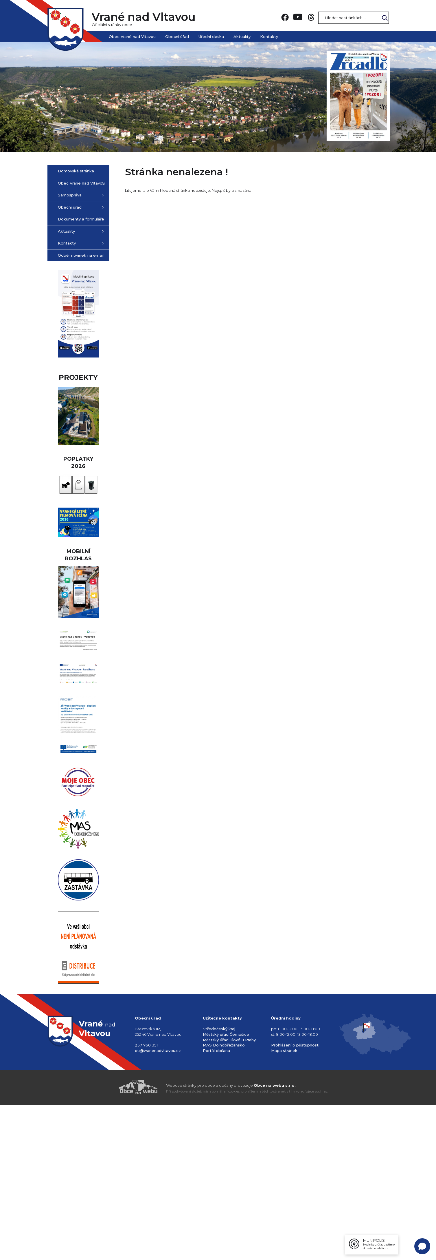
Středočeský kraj (219, 1184)
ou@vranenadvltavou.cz (158, 1206)
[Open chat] (422, 1246)
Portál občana (216, 1206)
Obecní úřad (177, 36)
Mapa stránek (284, 1206)
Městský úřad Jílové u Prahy (229, 1194)
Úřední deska (211, 36)
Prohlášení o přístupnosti (295, 1200)
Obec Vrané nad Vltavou (132, 36)
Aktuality (242, 36)
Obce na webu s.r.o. (275, 1240)
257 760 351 (146, 1200)
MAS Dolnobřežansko (224, 1200)
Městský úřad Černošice (226, 1189)
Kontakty (269, 36)
